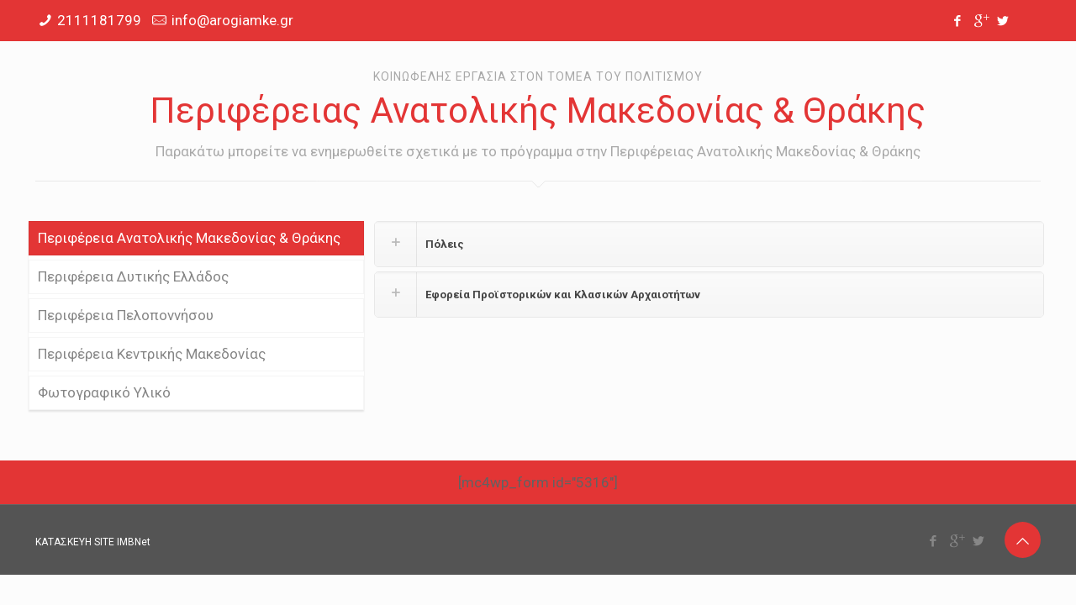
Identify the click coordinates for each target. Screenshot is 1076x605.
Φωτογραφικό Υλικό (104, 392)
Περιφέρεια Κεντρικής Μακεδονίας (152, 353)
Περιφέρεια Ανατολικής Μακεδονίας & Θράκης (189, 237)
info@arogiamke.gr (232, 20)
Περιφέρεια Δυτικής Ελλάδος (133, 276)
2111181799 (99, 20)
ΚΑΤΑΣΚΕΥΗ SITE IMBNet (92, 542)
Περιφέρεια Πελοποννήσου (126, 315)
